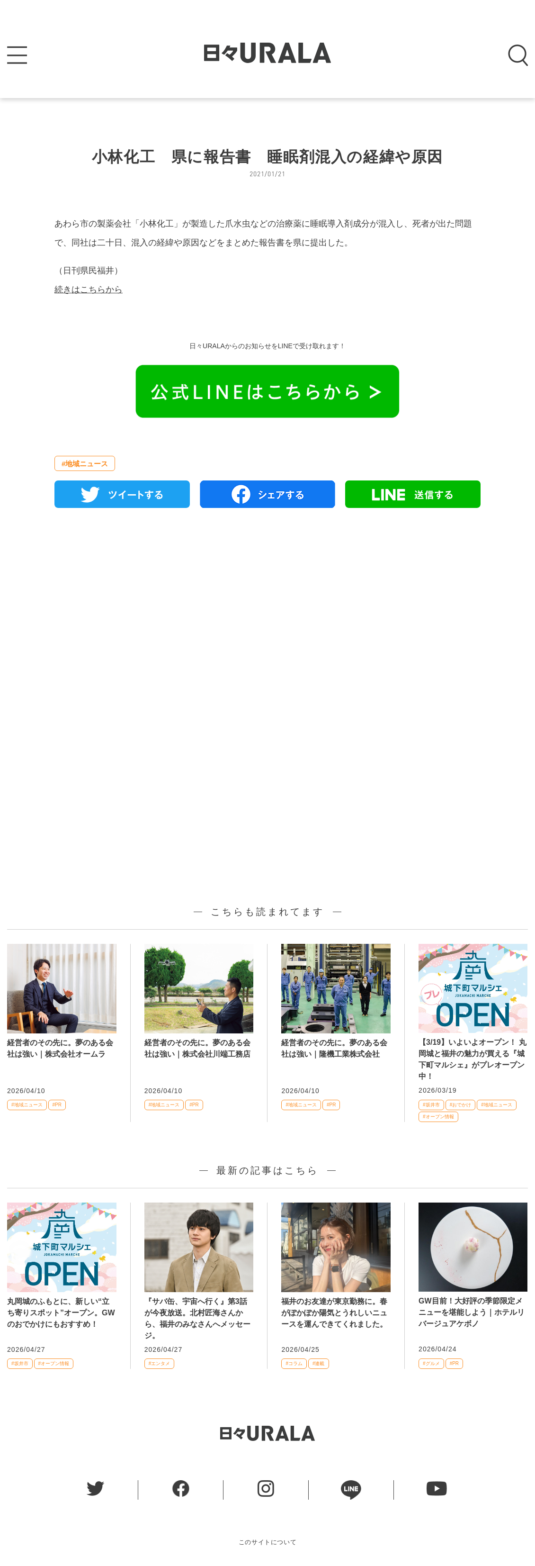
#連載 (318, 1363)
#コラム (294, 1363)
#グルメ (431, 1363)
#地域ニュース (85, 464)
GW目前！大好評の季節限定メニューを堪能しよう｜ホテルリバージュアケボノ (472, 1312)
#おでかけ (461, 1104)
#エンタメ (159, 1363)
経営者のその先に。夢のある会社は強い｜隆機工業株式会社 (334, 1048)
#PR (57, 1104)
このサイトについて (268, 1542)
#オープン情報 (438, 1116)
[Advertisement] (267, 624)
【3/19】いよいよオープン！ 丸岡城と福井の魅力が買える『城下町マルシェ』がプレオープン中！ (472, 1059)
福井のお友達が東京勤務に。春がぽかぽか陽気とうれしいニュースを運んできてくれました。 (334, 1312)
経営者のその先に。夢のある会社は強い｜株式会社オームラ (60, 1048)
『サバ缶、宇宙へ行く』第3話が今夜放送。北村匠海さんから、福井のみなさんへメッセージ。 (197, 1318)
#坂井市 (431, 1104)
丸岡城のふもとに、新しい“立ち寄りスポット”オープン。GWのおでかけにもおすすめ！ (61, 1312)
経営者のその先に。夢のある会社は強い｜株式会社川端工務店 (197, 1048)
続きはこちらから (88, 289)
